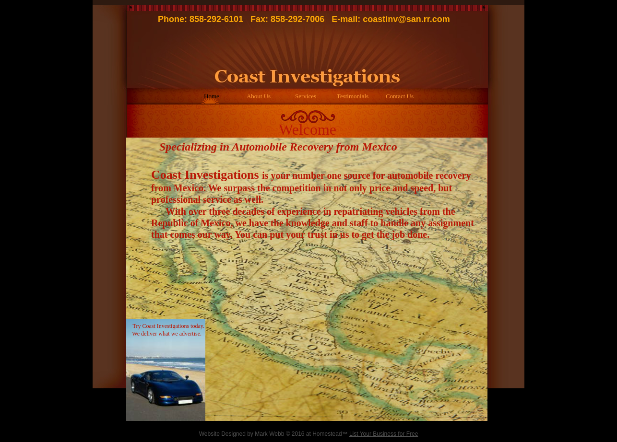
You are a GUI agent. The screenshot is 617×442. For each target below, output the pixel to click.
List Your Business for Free (383, 433)
